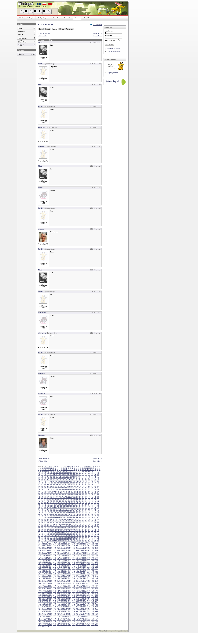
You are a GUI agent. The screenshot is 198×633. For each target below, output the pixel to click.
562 (56, 507)
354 (62, 491)
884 (77, 532)
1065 (50, 549)
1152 (77, 557)
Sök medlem (55, 18)
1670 (39, 611)
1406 (69, 583)
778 (74, 524)
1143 (43, 557)
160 (47, 476)
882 (71, 532)
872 (42, 532)
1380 (92, 580)
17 (72, 466)
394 (56, 494)
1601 (81, 603)
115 (39, 473)
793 (56, 526)
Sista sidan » (97, 36)
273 (71, 484)
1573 (96, 600)
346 (39, 491)
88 (95, 470)
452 (42, 499)
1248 (77, 567)
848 (95, 529)
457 (56, 499)
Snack (41, 29)
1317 (96, 573)
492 (98, 501)
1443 (88, 587)
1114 (54, 554)
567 (71, 507)
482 (68, 501)
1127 (43, 555)
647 (59, 514)
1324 (62, 575)
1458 (84, 588)
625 (56, 512)
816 (62, 527)
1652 (92, 608)
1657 (50, 610)
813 (53, 527)
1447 (43, 588)
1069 (66, 549)
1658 (54, 610)
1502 (69, 593)
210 (71, 479)
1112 (47, 554)
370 (47, 493)
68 (53, 470)
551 (86, 506)
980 (51, 540)
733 (65, 521)
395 (59, 494)
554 (95, 506)
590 (77, 509)
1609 (50, 605)
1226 (54, 565)
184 (56, 478)
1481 (50, 592)
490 (92, 501)
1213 (66, 564)
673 (74, 516)
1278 (69, 570)
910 (92, 534)
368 (42, 493)
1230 (69, 565)
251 (68, 483)
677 (86, 516)
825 (89, 527)
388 (39, 494)
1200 (77, 562)
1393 (81, 582)
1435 (58, 587)
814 (56, 527)
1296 (77, 572)
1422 (69, 585)
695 (77, 517)
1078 (39, 550)
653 (77, 514)
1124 (92, 554)
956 (42, 539)
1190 (39, 562)
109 (84, 471)
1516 (62, 595)
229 (65, 481)
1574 (39, 601)
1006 (71, 542)
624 (53, 512)
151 (83, 475)
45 (68, 468)
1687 (43, 613)
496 (47, 503)
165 (62, 476)
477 (53, 501)
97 (51, 471)
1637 (96, 606)
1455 (73, 588)
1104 (77, 552)
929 (86, 536)
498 (53, 503)
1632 (77, 606)
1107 (88, 552)
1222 (39, 565)
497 (51, 503)
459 (62, 499)
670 (65, 516)
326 (42, 489)
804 (89, 526)
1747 (88, 618)
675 (80, 516)
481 (65, 501)
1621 (96, 605)
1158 (39, 559)
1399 (43, 583)
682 (39, 517)
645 (53, 514)
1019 (58, 544)
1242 (54, 567)
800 (77, 526)
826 (92, 527)
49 (76, 468)
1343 (73, 577)
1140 (92, 555)
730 (56, 521)
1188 (92, 560)
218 (95, 479)
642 (45, 514)
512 (95, 503)
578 (42, 509)
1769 (50, 621)
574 (92, 507)
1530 (54, 597)
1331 (88, 575)
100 (58, 471)
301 (92, 486)
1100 (62, 552)
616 (92, 511)
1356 (62, 578)
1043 (88, 545)
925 (74, 536)
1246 (69, 567)
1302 (39, 573)
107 (78, 471)
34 (45, 468)
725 (42, 521)
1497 (50, 593)
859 (65, 531)
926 (77, 536)
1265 (81, 569)
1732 (92, 616)
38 (53, 468)
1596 (62, 603)
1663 (73, 610)
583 (56, 509)
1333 (96, 575)
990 (80, 540)
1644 (62, 608)
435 (53, 498)
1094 (39, 552)
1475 (88, 590)
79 (76, 470)
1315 (88, 573)
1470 (69, 590)
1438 (69, 587)
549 (80, 506)
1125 (96, 554)
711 (62, 519)
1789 (66, 623)
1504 (77, 593)
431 (42, 498)
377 (68, 493)
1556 (92, 598)
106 (75, 471)
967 (74, 539)
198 (98, 478)
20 (78, 466)
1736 (47, 618)
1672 (47, 611)
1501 (66, 593)
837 (62, 529)
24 (87, 466)
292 (65, 486)
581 (51, 509)
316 (74, 488)
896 (51, 534)
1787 (58, 623)
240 (98, 481)
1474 (84, 590)
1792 (77, 623)
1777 (81, 621)
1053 (66, 547)
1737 (50, 618)
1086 (69, 550)
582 (53, 509)
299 (86, 486)
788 (42, 526)
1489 (81, 592)
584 (59, 509)
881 (68, 532)
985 (65, 540)
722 (95, 519)
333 (62, 489)
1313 (81, 573)
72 (61, 470)
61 (38, 470)
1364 (92, 578)
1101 (66, 552)
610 (74, 511)
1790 (69, 623)
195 (89, 478)
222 (45, 481)
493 (39, 503)
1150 (69, 557)
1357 (66, 578)
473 (42, 501)
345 (98, 489)
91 (38, 471)
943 (65, 537)
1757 (66, 620)
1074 (84, 549)
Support (47, 29)
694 (74, 517)
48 (74, 468)
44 (66, 468)
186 (62, 478)
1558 (39, 600)
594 (89, 509)
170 (77, 476)
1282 (84, 570)
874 (47, 532)
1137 (81, 555)
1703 (43, 615)
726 (45, 521)
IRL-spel (61, 29)
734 (68, 521)
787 (39, 526)
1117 (66, 554)
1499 (58, 593)
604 (56, 511)
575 (95, 507)
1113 (50, 554)
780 (80, 524)
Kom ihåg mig (110, 40)
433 (47, 498)
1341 (66, 577)
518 (51, 504)
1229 (66, 565)
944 (68, 537)
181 (47, 478)
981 (53, 540)
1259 (58, 569)
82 (83, 470)
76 (70, 470)
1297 (81, 572)
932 (95, 536)
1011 (89, 542)
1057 (81, 547)
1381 (96, 580)
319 (83, 488)
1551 (73, 598)
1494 (39, 593)
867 (89, 531)
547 (74, 506)
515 (42, 504)
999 (45, 542)
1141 (96, 555)
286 (47, 486)
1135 (73, 555)
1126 (39, 555)
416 (59, 496)
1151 (73, 557)
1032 (47, 545)
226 (56, 481)
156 (98, 475)
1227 (58, 565)
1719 (43, 616)
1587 (88, 601)
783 (89, 524)
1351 (43, 578)
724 (39, 521)
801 (80, 526)
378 (71, 493)
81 (80, 470)
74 (66, 470)
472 (39, 501)
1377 (81, 580)
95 (47, 471)
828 (98, 527)
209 (68, 479)
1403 (58, 583)
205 (56, 479)
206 (59, 479)
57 (93, 468)
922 (65, 536)
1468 (62, 590)
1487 (73, 592)
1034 (54, 545)
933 (98, 536)
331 (56, 489)
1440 (77, 587)
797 (68, 526)
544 (65, 506)
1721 (50, 616)
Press (111, 631)
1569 (81, 600)
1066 (54, 549)
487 (83, 501)
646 (56, 514)
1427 (88, 585)
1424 (77, 585)
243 (45, 483)
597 (98, 509)
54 (87, 468)
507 (80, 503)
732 (62, 521)
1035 (58, 545)
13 (63, 466)
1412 (92, 583)
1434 (54, 587)
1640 (47, 608)
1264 (77, 569)
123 (62, 473)
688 (56, 517)
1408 (77, 583)
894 (45, 534)
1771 (58, 621)
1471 (73, 590)
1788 (62, 623)
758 (77, 522)
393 (53, 494)
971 (86, 539)
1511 (43, 595)
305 (42, 488)
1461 (96, 588)
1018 (54, 544)
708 (53, 519)
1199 (73, 562)
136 (39, 475)
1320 (47, 575)
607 (65, 511)
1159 (43, 559)
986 (68, 540)
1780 (92, 621)
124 (65, 473)
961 (56, 539)
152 (86, 475)
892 (39, 534)
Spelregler (30, 18)
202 (47, 479)
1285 (96, 570)
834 (53, 529)
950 (86, 537)
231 (71, 481)
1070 (69, 549)
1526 (39, 597)
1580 (62, 601)
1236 (92, 565)
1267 (88, 569)
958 (47, 539)
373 (56, 493)
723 (98, 519)
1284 (92, 570)
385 (92, 493)
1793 (81, 623)
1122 (84, 554)
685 (47, 517)
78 (74, 470)
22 (82, 466)
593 (86, 509)
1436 (62, 587)
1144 (47, 557)
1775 (73, 621)
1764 (92, 620)
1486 (69, 592)
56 (91, 468)
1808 (77, 625)
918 (53, 536)
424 (83, 496)
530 (86, 504)
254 (77, 483)
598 (39, 511)
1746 (84, 618)
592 (83, 509)
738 (80, 521)
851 (42, 531)
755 (68, 522)
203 (51, 479)
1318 (39, 575)
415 (56, 496)
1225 (50, 565)
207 (62, 479)
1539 (88, 597)
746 (42, 522)
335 (68, 489)
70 (57, 470)
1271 (43, 570)
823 (83, 527)
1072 (77, 549)
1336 (47, 577)
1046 (39, 547)
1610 (54, 605)
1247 (73, 567)
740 (86, 521)
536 (42, 506)
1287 (43, 572)
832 (47, 529)
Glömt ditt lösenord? (113, 49)
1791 (73, 623)
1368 (47, 580)
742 (92, 521)
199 (39, 479)
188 (68, 478)
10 (57, 466)
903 (71, 534)
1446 (39, 588)
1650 (84, 608)
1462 (39, 590)
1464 (47, 590)
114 (99, 471)
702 (98, 517)
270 (62, 484)
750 (53, 522)
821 (77, 527)
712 (65, 519)
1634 (84, 606)
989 (77, 540)
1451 (58, 588)
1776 (77, 621)
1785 (50, 623)
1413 (96, 583)
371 (51, 493)
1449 (50, 588)
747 (45, 522)
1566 (69, 600)
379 (74, 493)
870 (98, 531)
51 (80, 468)
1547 (58, 598)
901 (65, 534)
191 (77, 478)
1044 (92, 545)
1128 (47, 555)
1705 (50, 615)
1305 (50, 573)
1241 (50, 567)
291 (62, 486)
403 (83, 494)
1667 (88, 610)
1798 (39, 625)
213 (80, 479)
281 (95, 484)
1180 (62, 560)
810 (45, 527)
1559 (43, 600)
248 (59, 483)
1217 (81, 564)
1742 (69, 618)
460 (65, 499)
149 (77, 475)
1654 (39, 610)
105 (72, 471)
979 (47, 540)
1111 (43, 554)
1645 (66, 608)
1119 (73, 554)
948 (80, 537)
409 (39, 496)
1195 (58, 562)
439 (65, 498)
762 (89, 522)
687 (53, 517)
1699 (88, 613)
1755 (58, 620)
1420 (62, 585)
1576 (47, 601)
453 (45, 499)
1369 (50, 580)
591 (80, 509)
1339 (58, 577)
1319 (43, 575)
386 (95, 493)
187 (65, 478)
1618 (84, 605)
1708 (62, 615)
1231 (73, 565)
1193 (50, 562)
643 (47, 514)
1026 (84, 544)
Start (21, 18)
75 (68, 470)
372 (53, 493)
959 (51, 539)
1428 (92, 585)
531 (89, 504)
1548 (62, 598)
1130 (54, 555)
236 (86, 481)
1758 (69, 620)
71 (59, 470)
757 (74, 522)
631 (74, 512)
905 (77, 534)
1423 (73, 585)
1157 (96, 557)
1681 (81, 611)
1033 (50, 545)
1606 (39, 605)
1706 (54, 615)
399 (71, 494)
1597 (66, 603)
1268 (92, 569)
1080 (47, 550)
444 (80, 498)
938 (51, 537)
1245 (66, 567)
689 (59, 517)
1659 (58, 610)
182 (51, 478)
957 (45, 539)
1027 (88, 544)
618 (98, 511)
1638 (39, 608)
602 (51, 511)
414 (53, 496)
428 (95, 496)
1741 (66, 618)
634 (83, 512)
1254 (39, 569)
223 (47, 481)
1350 (39, 578)
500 (59, 503)
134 (95, 473)
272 (68, 484)
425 (86, 496)
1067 (58, 549)
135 (98, 473)
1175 (43, 560)
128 (77, 473)
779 (77, 524)
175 (92, 476)
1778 (84, 621)
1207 (43, 564)
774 (62, 524)
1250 (84, 567)
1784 (47, 623)
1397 (96, 582)
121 (56, 473)
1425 (81, 585)
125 (68, 473)
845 (86, 529)
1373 (66, 580)
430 (39, 498)
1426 (84, 585)
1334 (39, 577)
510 (89, 503)
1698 (84, 613)
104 (69, 471)
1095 (43, 552)
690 (62, 517)
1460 (92, 588)
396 (62, 494)
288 (53, 486)
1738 (54, 618)
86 (91, 470)
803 (86, 526)
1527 (43, 597)
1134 (69, 555)
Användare (109, 31)
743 (95, 521)
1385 (50, 582)
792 (53, 526)
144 (62, 475)
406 (92, 494)
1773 (66, 621)
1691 (58, 613)
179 (42, 478)
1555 (88, 598)
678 (89, 516)
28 (95, 466)
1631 (73, 606)
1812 (92, 625)
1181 (66, 560)
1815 (43, 626)
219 (98, 479)
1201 (81, 562)
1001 (52, 542)
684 (45, 517)
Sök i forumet (97, 25)
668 (59, 516)
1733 (96, 616)
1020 (62, 544)
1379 (88, 580)
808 (39, 527)
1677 (66, 611)
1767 (43, 621)
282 (98, 484)
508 (83, 503)
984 (62, 540)
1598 (69, 603)
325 (39, 489)
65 (47, 470)
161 (51, 476)
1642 (54, 608)
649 (65, 514)
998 (42, 542)
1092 (92, 550)
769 (47, 524)
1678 (69, 611)
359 (77, 491)
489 (89, 501)
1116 (62, 554)
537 (45, 506)
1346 (84, 577)
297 (80, 486)
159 (45, 476)
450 (98, 498)
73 (64, 470)
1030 (39, 545)
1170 (84, 559)
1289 (50, 572)
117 (45, 473)
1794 (84, 623)
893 (42, 534)
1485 (66, 592)
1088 (77, 550)
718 (83, 519)
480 (62, 501)
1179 (58, 560)
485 (77, 501)
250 (65, 483)
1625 (50, 606)
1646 (69, 608)
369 (45, 493)
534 (98, 504)
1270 (39, 570)
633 (80, 512)
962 (59, 539)
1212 (62, 564)
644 (51, 514)
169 (74, 476)
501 (62, 503)
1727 (73, 616)
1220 (92, 564)
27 (93, 466)
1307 (58, 573)
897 (53, 534)
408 (98, 494)
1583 (73, 601)
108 (81, 471)
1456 (77, 588)
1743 (73, 618)
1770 (54, 621)
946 (74, 537)
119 (51, 473)
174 (89, 476)
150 (80, 475)
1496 (47, 593)
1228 (62, 565)
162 (53, 476)
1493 (96, 592)
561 (53, 507)
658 (92, 514)
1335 (43, 577)
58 (95, 468)
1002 (55, 542)
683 (42, 517)
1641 (50, 608)
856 (56, 531)
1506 (84, 593)
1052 (62, 547)
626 (59, 512)
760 (83, 522)
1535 (73, 597)
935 (42, 537)
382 (83, 493)
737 (77, 521)
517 (47, 504)
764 (95, 522)
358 (74, 491)
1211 (58, 564)
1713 (81, 615)
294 (71, 486)
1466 (54, 590)
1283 (88, 570)
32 (40, 468)
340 (83, 489)
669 (62, 516)
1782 (39, 623)
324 (98, 488)
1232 (77, 565)
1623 (43, 606)
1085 (66, 550)
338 (77, 489)
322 (92, 488)
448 (92, 498)
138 (45, 475)
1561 (50, 600)
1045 (96, 545)
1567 (73, 600)
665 (51, 516)
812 (51, 527)
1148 (62, 557)
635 (86, 512)
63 (43, 470)
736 (74, 521)
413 (51, 496)
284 (42, 486)
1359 (73, 578)
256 (83, 483)
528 (80, 504)
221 (42, 481)
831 (45, 529)
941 (59, 537)
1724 (62, 616)
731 (59, 521)
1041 (81, 545)
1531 (58, 597)
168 (71, 476)
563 (59, 507)
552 (89, 506)
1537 (81, 597)
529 (83, 504)
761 (86, 522)
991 (83, 540)
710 (59, 519)
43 (64, 468)
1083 (58, 550)
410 (42, 496)
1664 (77, 610)
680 (95, 516)
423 (80, 496)
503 (68, 503)
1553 (81, 598)
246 (53, 483)
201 (45, 479)
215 (86, 479)
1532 (62, 597)
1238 (39, 567)
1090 (84, 550)
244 (47, 483)
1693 (66, 613)
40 (57, 468)
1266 (84, 569)
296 (77, 486)
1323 (58, 575)
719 (86, 519)
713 (68, 519)
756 (71, 522)
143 (59, 475)
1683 (88, 611)
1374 (69, 580)
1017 (50, 544)
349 (47, 491)
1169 (81, 559)
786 (98, 524)
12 (61, 466)
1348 (92, 577)
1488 (77, 592)
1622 (39, 606)
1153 (81, 557)
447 (89, 498)
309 (53, 488)
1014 (39, 544)
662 (42, 516)
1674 (54, 611)
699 (89, 517)
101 (61, 471)
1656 (47, 610)
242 (42, 483)
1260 (62, 569)
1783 (43, 623)
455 (51, 499)
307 (47, 488)
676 (83, 516)
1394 (84, 582)
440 (68, 498)
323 (95, 488)
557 (42, 507)
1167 (73, 559)
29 (97, 466)
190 (74, 478)
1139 (88, 555)
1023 (73, 544)
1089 (81, 550)
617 (95, 511)
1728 (77, 616)
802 (83, 526)
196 (92, 478)
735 (71, 521)
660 (98, 514)
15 (68, 466)
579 (45, 509)
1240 (47, 567)
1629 (66, 606)
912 (98, 534)
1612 (62, 605)
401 (77, 494)
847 (92, 529)
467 (86, 499)
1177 (50, 560)
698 (86, 517)
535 (39, 506)
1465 (50, 590)
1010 (86, 542)
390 (45, 494)
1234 (84, 565)
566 (68, 507)
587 (68, 509)
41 (59, 468)
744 (98, 521)
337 (74, 489)
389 (42, 494)
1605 (96, 603)
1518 (69, 595)
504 (71, 503)
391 (47, 494)
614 (86, 511)
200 (42, 479)
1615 (73, 605)
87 (93, 470)
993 (89, 540)
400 (74, 494)
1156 (92, 557)
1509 (96, 593)
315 (71, 488)
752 (59, 522)
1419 (58, 585)
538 (47, 506)
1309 (66, 573)
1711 (73, 615)
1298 (84, 572)
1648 (77, 608)
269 (59, 484)
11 (59, 466)
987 (71, 540)
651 (71, 514)
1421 (66, 585)
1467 (58, 590)
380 (77, 493)
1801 (50, 625)
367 (39, 493)
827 (95, 527)
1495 (43, 593)
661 (39, 516)
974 (95, 539)
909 (89, 534)
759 (80, 522)
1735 (43, 618)
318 (80, 488)
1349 (96, 577)
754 (65, 522)
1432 (47, 587)
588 (71, 509)
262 (39, 484)
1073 (81, 549)
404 (86, 494)
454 (47, 499)
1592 (47, 603)
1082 (54, 550)
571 (83, 507)
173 (86, 476)
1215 (73, 564)
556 (39, 507)
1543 (43, 598)
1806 (69, 625)
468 (89, 499)
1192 (47, 562)
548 (77, 506)
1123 (88, 554)
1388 (62, 582)
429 (98, 496)
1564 (62, 600)
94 (45, 471)
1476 (92, 590)
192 (80, 478)
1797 (96, 623)
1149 (66, 557)
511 (92, 503)
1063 (43, 549)
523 (65, 504)
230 (68, 481)
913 (39, 536)
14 (66, 466)
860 (68, 531)
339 (80, 489)
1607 (43, 605)
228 (62, 481)
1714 (84, 615)
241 (39, 483)
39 (55, 468)
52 (83, 468)
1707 (58, 615)
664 (47, 516)
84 (87, 470)
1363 (88, 578)
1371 (58, 580)
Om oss (117, 631)
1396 (92, 582)
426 (89, 496)
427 (92, 496)
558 (45, 507)
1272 (47, 570)
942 (62, 537)
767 (42, 524)
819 (71, 527)
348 (45, 491)
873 (45, 532)
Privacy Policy (103, 631)
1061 (96, 547)
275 (77, 484)
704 (42, 519)
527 (77, 504)
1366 (39, 580)
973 (92, 539)
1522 (84, 595)
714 (71, 519)
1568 (77, 600)
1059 (88, 547)
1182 (69, 560)
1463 (43, 590)
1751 (43, 620)
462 (71, 499)
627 (62, 512)
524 (68, 504)
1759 (73, 620)
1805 (66, 625)
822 (80, 527)
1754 (54, 620)
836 (59, 529)
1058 (84, 547)
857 (59, 531)
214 (83, 479)
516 (45, 504)
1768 (47, 621)
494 (42, 503)
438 (62, 498)
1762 (84, 620)
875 (51, 532)
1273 (50, 570)
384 (89, 493)
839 (68, 529)
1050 (54, 547)
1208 (47, 564)
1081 (50, 550)
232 (74, 481)
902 (68, 534)
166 (65, 476)
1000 (48, 542)
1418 (54, 585)
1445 (96, 587)
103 (66, 471)
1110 (39, 554)
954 (98, 537)
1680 (77, 611)
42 (61, 468)
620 (42, 512)
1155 (88, 557)
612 (80, 511)
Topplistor (67, 18)
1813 (96, 625)
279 (89, 484)
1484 (62, 592)
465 (80, 499)
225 (53, 481)
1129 (50, 555)
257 (86, 483)
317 (77, 488)
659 (95, 514)
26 (91, 466)
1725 (66, 616)
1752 (47, 620)
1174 (39, 560)
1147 (58, 557)
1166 (69, 559)
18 (74, 466)
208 (65, 479)
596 (95, 509)
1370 (54, 580)
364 (92, 491)
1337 (50, 577)
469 (92, 499)
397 (65, 494)
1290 (54, 572)
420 (71, 496)
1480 (47, 592)
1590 (39, 603)
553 (92, 506)
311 (59, 488)
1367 (43, 580)
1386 (54, 582)
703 (39, 519)
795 (62, 526)
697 (83, 517)
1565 (66, 600)
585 (62, 509)
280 (92, 484)
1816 (47, 626)
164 (59, 476)
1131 (58, 555)
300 (89, 486)
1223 (43, 565)
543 (62, 506)
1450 (54, 588)
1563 (58, 600)
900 (62, 534)
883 (74, 532)
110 (87, 471)
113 (96, 471)
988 (74, 540)
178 (39, 478)
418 (65, 496)
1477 (96, 590)
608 (68, 511)
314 (68, 488)
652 (74, 514)
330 (53, 489)
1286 (39, 572)
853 (47, 531)
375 (62, 493)
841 (74, 529)
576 (98, 507)
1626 (54, 606)
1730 (84, 616)
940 (56, 537)
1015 (43, 544)
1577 (50, 601)
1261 (66, 569)
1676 (62, 611)
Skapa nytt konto (112, 73)
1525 (96, 595)
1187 (88, 560)
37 (51, 468)
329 (51, 489)
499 (56, 503)
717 (80, 519)
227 (59, 481)
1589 (96, 601)
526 (74, 504)
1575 (43, 601)
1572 (92, 600)
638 (95, 512)
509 (86, 503)
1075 (88, 549)
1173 (96, 559)
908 (86, 534)
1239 (43, 567)
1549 (66, 598)
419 (68, 496)
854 (51, 531)
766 (39, 524)
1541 (96, 597)
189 (71, 478)
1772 (62, 621)
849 (98, 529)
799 (74, 526)
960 (53, 539)
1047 (43, 547)
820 (74, 527)
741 (89, 521)
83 (85, 470)
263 (42, 484)
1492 (92, 592)
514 (39, 504)
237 (89, 481)
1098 (54, 552)
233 (77, 481)
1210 (54, 564)
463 (74, 499)
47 (72, 468)
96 (49, 471)
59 (97, 468)
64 (45, 470)
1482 (54, 592)
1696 (77, 613)
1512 (47, 595)
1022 (69, 544)
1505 (81, 593)
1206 (39, 564)
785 (95, 524)
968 (77, 539)
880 (65, 532)
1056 (77, 547)
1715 (88, 615)
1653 (96, 608)
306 (45, 488)
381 (80, 493)
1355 (58, 578)
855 (53, 531)
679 (92, 516)
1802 (54, 625)
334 (65, 489)
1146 (54, 557)
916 (47, 536)
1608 (47, 605)
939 (53, 537)
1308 (62, 573)
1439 (73, 587)
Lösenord (108, 35)
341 (86, 489)
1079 (43, 550)
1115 (58, 554)
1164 (62, 559)
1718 (39, 616)
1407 (73, 583)
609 (71, 511)
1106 (84, 552)
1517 (66, 595)
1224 (47, 565)
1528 (47, 597)
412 (47, 496)
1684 (92, 611)
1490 (84, 592)
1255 (43, 569)
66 (49, 470)
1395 (88, 582)
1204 (92, 562)
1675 (58, 611)
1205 (96, 562)
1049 (50, 547)
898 (56, 534)
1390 (69, 582)
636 (89, 512)
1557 (96, 598)
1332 (92, 575)
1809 (81, 625)
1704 (47, 615)
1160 (47, 559)
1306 (54, 573)
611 (77, 511)
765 (98, 522)
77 (72, 470)
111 (90, 471)
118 (47, 473)
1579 (58, 601)
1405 (66, 583)
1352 (47, 578)
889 (92, 532)
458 (59, 499)
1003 (59, 542)
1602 (84, 603)
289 (56, 486)
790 (47, 526)
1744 (77, 618)
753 (62, 522)
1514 (54, 595)
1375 (73, 580)
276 (80, 484)
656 (86, 514)
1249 (81, 567)
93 (43, 471)
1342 (69, 577)
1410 (84, 583)
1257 (50, 569)
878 (59, 532)
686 (51, 517)
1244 (62, 567)
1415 (43, 585)
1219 (88, 564)
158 (42, 476)
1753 (50, 620)
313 (65, 488)
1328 (77, 575)
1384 (47, 582)
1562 (54, 600)
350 (51, 491)
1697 (81, 613)
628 (65, 512)
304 (39, 488)
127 (74, 473)
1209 (50, 564)
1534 (69, 597)
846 (89, 529)
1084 (62, 550)
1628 (62, 606)
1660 (62, 610)
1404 (62, 583)
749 (51, 522)
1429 (96, 585)
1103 (73, 552)
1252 (92, 567)
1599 (73, 603)
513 (98, 503)
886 (83, 532)
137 (42, 475)
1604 (92, 603)
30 (99, 466)
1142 (39, 557)
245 (51, 483)
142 (56, 475)
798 (71, 526)
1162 (54, 559)
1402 (54, 583)
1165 (66, 559)
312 (62, 488)
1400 (47, 583)
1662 (69, 610)
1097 (50, 552)
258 (89, 483)
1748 (92, 618)
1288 (47, 572)
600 (45, 511)
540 (53, 506)
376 (65, 493)
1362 (84, 578)
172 (83, 476)
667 (56, 516)
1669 (96, 610)
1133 (66, 555)
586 (65, 509)
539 (51, 506)
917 (51, 536)
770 (51, 524)
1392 (77, 582)
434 (51, 498)
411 (45, 496)
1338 (54, 577)
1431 (43, 587)
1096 (47, 552)
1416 (47, 585)
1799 (43, 625)
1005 (67, 542)
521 (59, 504)
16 (70, 466)
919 (56, 536)
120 (53, 473)
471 (98, 499)
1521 (81, 595)
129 (80, 473)
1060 (92, 547)
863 (77, 531)
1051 (58, 547)
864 (80, 531)
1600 (77, 603)
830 (42, 529)
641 (42, 514)
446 (86, 498)
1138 (84, 555)
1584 (77, 601)
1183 (73, 560)
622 (47, 512)
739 (83, 521)
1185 (81, 560)
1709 (66, 615)
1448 (47, 588)
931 (92, 536)
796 (65, 526)
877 (56, 532)
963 (62, 539)
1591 (43, 603)
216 (89, 479)
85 (89, 470)
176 (95, 476)
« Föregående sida (44, 33)
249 (62, 483)
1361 (81, 578)
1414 (39, 585)
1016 (47, 544)
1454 (69, 588)
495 (45, 503)
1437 (66, 587)
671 (68, 516)
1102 (69, 552)
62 (40, 470)
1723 (58, 616)
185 (59, 478)
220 (39, 481)
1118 (69, 554)
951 (89, 537)
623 (51, 512)
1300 (92, 572)
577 (39, 509)
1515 (58, 595)
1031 (43, 545)
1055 (73, 547)
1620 (92, 605)
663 (45, 516)
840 (71, 529)
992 (86, 540)
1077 (96, 549)
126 (71, 473)
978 (45, 540)
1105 (81, 552)
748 (47, 522)
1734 (39, 618)
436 (56, 498)
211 (74, 479)
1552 (77, 598)
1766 (39, 621)
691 (65, 517)
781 (83, 524)
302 (95, 486)
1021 (66, 544)
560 (51, 507)
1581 (66, 601)
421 (74, 496)
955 (39, 539)
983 (59, 540)
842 (77, 529)
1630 (69, 606)
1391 (73, 582)
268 (56, 484)
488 (86, 501)
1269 (96, 569)
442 (74, 498)
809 (42, 527)
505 (74, 503)
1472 (77, 590)
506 (77, 503)
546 (71, 506)
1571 (88, 600)
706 (47, 519)
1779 (88, 621)
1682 (84, 611)
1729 (81, 616)
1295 (73, 572)
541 (56, 506)
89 (97, 470)
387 (98, 493)
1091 (88, 550)
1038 (69, 545)
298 (83, 486)
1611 (58, 605)
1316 (92, 573)
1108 (92, 552)
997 (39, 542)
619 (39, 512)
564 (62, 507)
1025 (81, 544)
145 (65, 475)
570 (80, 507)
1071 (73, 549)
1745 (81, 618)
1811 (88, 625)
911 (95, 534)
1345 (81, 577)
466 (83, 499)
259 (92, 483)
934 (39, 537)
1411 (88, 583)
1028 (92, 544)
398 (68, 494)
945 (71, 537)
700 (92, 517)
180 (45, 478)
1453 (66, 588)
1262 (69, 569)
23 (85, 466)
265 (47, 484)
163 (56, 476)
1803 (58, 625)
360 (80, 491)
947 (77, 537)
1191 (43, 562)
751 (56, 522)
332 (59, 489)
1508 (92, 593)
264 (45, 484)
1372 (62, 580)
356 (68, 491)
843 (80, 529)
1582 (69, 601)
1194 (54, 562)
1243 (58, 567)
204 (53, 479)
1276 (62, 570)
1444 (92, 587)
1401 (50, 583)
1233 (81, 565)
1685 (96, 611)
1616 (77, 605)
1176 (47, 560)
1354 (54, 578)
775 (65, 524)
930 (89, 536)
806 (95, 526)
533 (95, 504)
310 (56, 488)
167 (68, 476)
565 (65, 507)
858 (62, 531)
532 (92, 504)
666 (53, 516)
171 (80, 476)
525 (71, 504)
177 (98, 476)
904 (74, 534)
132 (89, 473)
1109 (96, 552)
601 (47, 511)
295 (74, 486)
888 (89, 532)
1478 (39, 592)
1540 (92, 597)
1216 (77, 564)
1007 (74, 542)
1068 (62, 549)
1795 (88, 623)
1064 (47, 549)
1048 (47, 547)
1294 (69, 572)
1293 (66, 572)
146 (68, 475)
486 (80, 501)
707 (51, 519)
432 (45, 498)
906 (80, 534)
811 (47, 527)
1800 (47, 625)
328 (47, 489)
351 (53, 491)
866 (86, 531)
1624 (47, 606)
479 (59, 501)
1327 (73, 575)
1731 (88, 616)
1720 (47, 616)
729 (53, 521)
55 (89, 468)
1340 (62, 577)
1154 (84, 557)
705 (45, 519)
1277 (66, 570)
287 (51, 486)
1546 (54, 598)
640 (39, 514)
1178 (54, 560)
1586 (84, 601)
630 (71, 512)
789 (45, 526)
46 (70, 468)
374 (59, 493)
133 (92, 473)
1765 (96, 620)
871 (39, 532)
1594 (54, 603)
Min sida (86, 18)
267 (53, 484)
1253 (96, 567)
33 (43, 468)
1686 (39, 613)
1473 (81, 590)
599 (42, 511)
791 (51, 526)
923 (68, 536)
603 (53, 511)
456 (53, 499)
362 (86, 491)
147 (71, 475)
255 (80, 483)
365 (95, 491)
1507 (88, 593)
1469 (66, 590)
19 (76, 466)
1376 (77, 580)
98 (53, 471)
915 (45, 536)
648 (62, 514)
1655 (43, 610)
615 (89, 511)
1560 (47, 600)
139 (47, 475)
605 (59, 511)
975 (98, 539)
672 (71, 516)
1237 (96, 565)
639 (98, 512)
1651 (88, 608)
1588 (92, 601)
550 (83, 506)
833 (51, 529)
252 (71, 483)
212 (77, 479)
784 (92, 524)
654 (80, 514)
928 (83, 536)
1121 (81, 554)
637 (92, 512)
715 (74, 519)
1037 (66, 545)
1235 (88, 565)
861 (71, 531)
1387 (58, 582)
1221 (96, 564)
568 (74, 507)
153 (89, 475)
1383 (43, 582)
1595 (58, 603)
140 (51, 475)
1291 (58, 572)
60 (99, 468)
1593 (50, 603)
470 (95, 499)
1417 (50, 585)
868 (92, 531)
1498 (54, 593)
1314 (84, 573)
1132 (62, 555)
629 (68, 512)
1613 (66, 605)
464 (77, 499)
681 (98, 516)
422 (77, 496)
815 (59, 527)
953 (95, 537)
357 (71, 491)
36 (49, 468)
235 (83, 481)
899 (59, 534)
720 (89, 519)
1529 (50, 597)
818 (68, 527)
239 (95, 481)
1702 (39, 615)
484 (74, 501)
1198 (69, 562)
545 (68, 506)
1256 (47, 569)
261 (98, 483)
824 (86, 527)
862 (74, 531)
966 (71, 539)
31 (38, 468)
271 (65, 484)
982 (56, 540)
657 (89, 514)
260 (95, 483)
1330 (84, 575)
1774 (69, 621)
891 (98, 532)
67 (51, 470)
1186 (84, 560)
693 (71, 517)
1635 (88, 606)
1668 (92, 610)
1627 (58, 606)
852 (45, 531)
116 (42, 473)
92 (40, 471)
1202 (84, 562)
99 (55, 471)
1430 (39, 587)
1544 (47, 598)
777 (71, 524)
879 (62, 532)
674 (77, 516)
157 (39, 476)
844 (83, 529)
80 (78, 470)
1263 (73, 569)
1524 (92, 595)
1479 (43, 592)
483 (71, 501)
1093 (96, 550)
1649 (81, 608)
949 (83, 537)
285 (45, 486)
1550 (69, 598)
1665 (81, 610)
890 (95, 532)
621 (45, 512)
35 (47, 468)
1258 (54, 569)
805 (92, 526)
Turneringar (69, 29)
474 (45, 501)
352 (56, 491)
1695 (73, 613)
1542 (39, 598)
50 (78, 468)
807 (98, 526)
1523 (88, 595)
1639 (43, 608)
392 (51, 494)
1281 (81, 570)
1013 (97, 542)
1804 (62, 625)
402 (80, 494)
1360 (77, 578)
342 (89, 489)
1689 (50, 613)
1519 (73, 595)
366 (98, 491)
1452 (62, 588)
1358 (69, 578)
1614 (69, 605)
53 (85, 468)
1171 (88, 559)
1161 (50, 559)
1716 (92, 615)
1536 (77, 597)
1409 (81, 583)
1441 (81, 587)
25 (89, 466)
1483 (58, 592)
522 (62, 504)
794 (59, 526)
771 (53, 524)
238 (92, 481)
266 (51, 484)
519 (53, 504)
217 (92, 479)
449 (95, 498)
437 (59, 498)
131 (86, 473)
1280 (77, 570)
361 (83, 491)
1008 (78, 542)
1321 (50, 575)
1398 (39, 583)
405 (89, 494)
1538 (84, 597)
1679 (73, 611)
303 (98, 486)
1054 (69, 547)
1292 (62, 572)
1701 (96, 613)
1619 (88, 605)
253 (74, 483)
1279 (73, 570)
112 (93, 471)
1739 (58, 618)
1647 (73, 608)
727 (47, 521)
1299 (88, 572)
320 (86, 488)
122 (59, 473)
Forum (77, 18)
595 (92, 509)
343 (92, 489)
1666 (84, 610)
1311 (73, 573)
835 (56, 529)
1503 (73, 593)
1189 (96, 560)
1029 (96, 544)
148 (74, 475)
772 (56, 524)
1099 (58, 552)
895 (47, 534)
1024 (77, 544)
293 (68, 486)
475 (47, 501)
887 (86, 532)
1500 (62, 593)
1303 (43, 573)
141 (53, 475)
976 (39, 540)
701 (95, 517)
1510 (39, 595)
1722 (54, 616)
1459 (88, 588)
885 (80, 532)
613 (83, 511)
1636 (92, 606)
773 (59, 524)
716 (77, 519)
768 (45, 524)
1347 (88, 577)
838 (65, 529)
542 (59, 506)
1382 (39, 582)
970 (83, 539)
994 (92, 540)
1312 (77, 573)
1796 (92, 623)
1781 (96, 621)
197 (95, 478)
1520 (77, 595)
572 (86, 507)
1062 (39, 549)
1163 (58, 559)
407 (95, 494)
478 (56, 501)
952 (92, 537)
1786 (54, 623)
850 (39, 531)
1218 (84, 564)
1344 (77, 577)
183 (53, 478)
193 (83, 478)
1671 (43, 611)
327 (45, 489)
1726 (69, 616)
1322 (54, 575)
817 (65, 527)
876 (53, 532)
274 (74, 484)
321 (89, 488)
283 (39, 486)
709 (56, 519)
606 (62, 511)
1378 (84, 580)
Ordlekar (54, 29)
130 (83, 473)
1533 (66, 597)
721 (92, 519)
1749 (96, 618)
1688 (47, 613)
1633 (81, 606)
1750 (39, 620)
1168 (77, 559)
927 (80, 536)
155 (95, 475)
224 (51, 481)
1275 (58, 570)
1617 (81, 605)
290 (59, 486)
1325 (66, 575)
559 (47, 507)
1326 (69, 575)
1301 (96, 572)
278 (86, 484)
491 (95, 501)
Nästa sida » (97, 33)
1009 (82, 542)
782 (86, 524)
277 (83, 484)
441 (71, 498)
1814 (39, 626)
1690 (54, 613)
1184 (77, 560)
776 (68, 524)
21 (80, 466)
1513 (50, 595)
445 (83, 498)
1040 (77, 545)
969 (80, 539)
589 (74, 509)
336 (71, 489)
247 (56, 483)
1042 (84, 545)
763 (92, 522)
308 (51, 488)
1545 (50, 598)
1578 (54, 601)
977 (42, 540)
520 (56, 504)
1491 (88, 592)
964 (65, 539)
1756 (62, 620)
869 (95, 531)
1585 (81, 601)
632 (77, 512)
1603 (88, 603)
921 (62, 536)
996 (98, 540)
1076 (92, 549)
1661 (66, 610)
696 (80, 517)
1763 (88, 620)
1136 (77, 555)
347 (42, 491)
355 (65, 491)
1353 (50, 578)
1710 (69, 615)
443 (77, 498)
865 (83, 531)
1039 (73, 545)
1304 (47, 573)
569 (77, 507)
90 (99, 470)
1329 (81, 575)
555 (98, 506)
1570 (84, 600)
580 (47, 509)
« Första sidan (42, 36)
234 (80, 481)
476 (51, 501)
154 (92, 475)
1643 (58, 608)
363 (89, 491)
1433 (50, 587)
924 (71, 536)
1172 (92, 559)
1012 (93, 542)
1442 (84, 587)
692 (68, 517)
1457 (81, 588)
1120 (77, 554)
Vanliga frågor (43, 18)
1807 (73, 625)
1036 (62, 545)
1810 (84, 625)
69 (55, 470)
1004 (63, 542)
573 (89, 507)
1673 (50, 611)
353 (59, 491)
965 (68, 539)
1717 (96, 615)
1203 (88, 562)
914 (42, 536)
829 (39, 529)
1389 (66, 582)
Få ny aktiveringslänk (114, 51)
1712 (77, 615)
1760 (77, 620)
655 (83, 514)
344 (95, 489)
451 (39, 499)
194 (86, 478)
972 (89, 539)
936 (45, 537)
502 (65, 503)
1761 (81, 620)
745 (39, 522)
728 (51, 521)
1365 (96, 578)
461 (68, 499)
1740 (62, 618)
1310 (69, 573)
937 (47, 537)
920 (59, 536)
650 (68, 514)
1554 (84, 598)
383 (86, 493)
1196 (62, 562)
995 (95, 540)
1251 (88, 567)
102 (64, 471)
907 (83, 534)
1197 (66, 562)
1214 (69, 564)
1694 (69, 613)
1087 (73, 550)
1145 (50, 557)
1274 (54, 570)
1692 (62, 613)
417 (62, 496)
